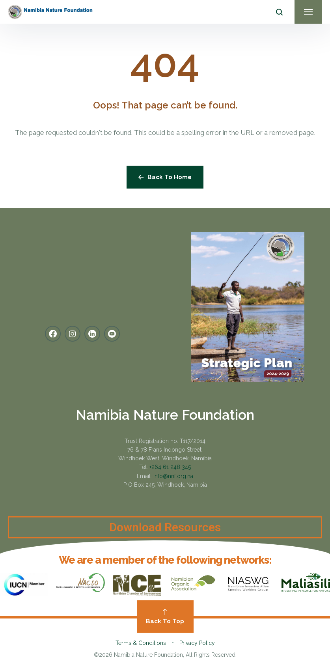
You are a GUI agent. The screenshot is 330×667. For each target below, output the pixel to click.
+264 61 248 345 (170, 467)
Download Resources (165, 536)
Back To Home (165, 177)
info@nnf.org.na (173, 476)
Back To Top (165, 617)
